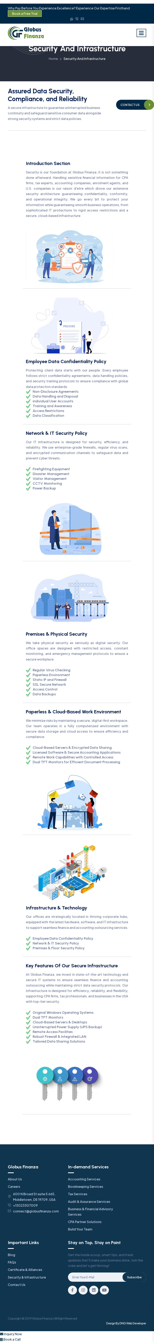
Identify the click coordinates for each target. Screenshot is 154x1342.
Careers (14, 1186)
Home (53, 58)
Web (129, 1323)
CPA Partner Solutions (84, 1222)
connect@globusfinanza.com (36, 1211)
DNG (123, 1323)
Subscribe (134, 1277)
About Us (15, 1179)
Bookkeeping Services (85, 1186)
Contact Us (16, 1285)
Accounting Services (84, 1179)
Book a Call (10, 1339)
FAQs (12, 1262)
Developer (139, 1323)
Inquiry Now (11, 1334)
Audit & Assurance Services (89, 1201)
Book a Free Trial (24, 13)
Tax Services (77, 1194)
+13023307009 (25, 1205)
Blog (11, 1255)
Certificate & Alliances (25, 1270)
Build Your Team (80, 1229)
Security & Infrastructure (27, 1277)
